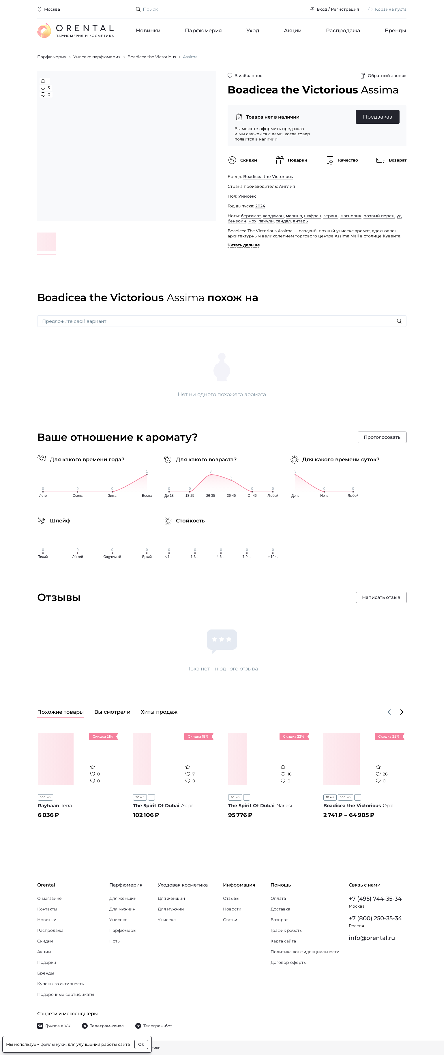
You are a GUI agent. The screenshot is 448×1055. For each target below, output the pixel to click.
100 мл (45, 797)
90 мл (140, 797)
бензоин (237, 221)
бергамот (251, 215)
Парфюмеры (122, 930)
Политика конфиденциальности (305, 951)
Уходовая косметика (183, 885)
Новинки (148, 30)
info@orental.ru (372, 937)
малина (294, 215)
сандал (283, 221)
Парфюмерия (203, 30)
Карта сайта (283, 941)
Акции (292, 30)
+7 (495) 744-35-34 (375, 898)
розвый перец (379, 215)
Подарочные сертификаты (65, 994)
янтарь (300, 221)
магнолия (350, 215)
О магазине (49, 898)
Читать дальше (244, 245)
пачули (266, 221)
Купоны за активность (60, 983)
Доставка (280, 909)
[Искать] (399, 321)
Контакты (47, 909)
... (151, 797)
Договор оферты (289, 962)
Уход (252, 30)
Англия (287, 186)
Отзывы (231, 898)
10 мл (330, 797)
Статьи (230, 919)
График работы (287, 930)
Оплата (278, 898)
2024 (260, 206)
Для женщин (122, 898)
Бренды (395, 30)
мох (252, 221)
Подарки (46, 962)
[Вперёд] (401, 712)
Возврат (279, 919)
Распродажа (343, 30)
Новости (232, 909)
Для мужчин (122, 909)
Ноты (115, 941)
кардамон (273, 215)
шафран (312, 215)
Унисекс (247, 196)
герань (330, 215)
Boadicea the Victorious (268, 176)
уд (399, 215)
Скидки (45, 941)
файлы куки (53, 1044)
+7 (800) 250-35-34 (375, 918)
